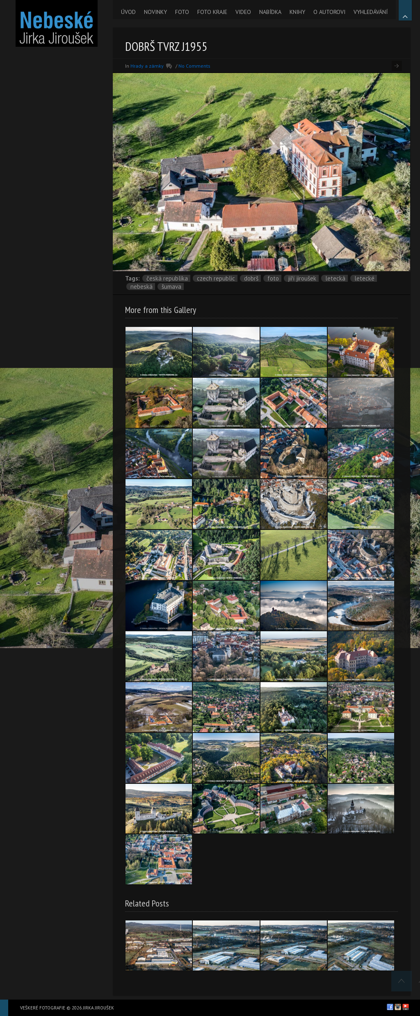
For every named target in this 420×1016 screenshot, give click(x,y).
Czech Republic (216, 278)
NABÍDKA (270, 12)
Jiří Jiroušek (302, 278)
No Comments (194, 66)
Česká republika (167, 278)
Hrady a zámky (147, 66)
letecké (364, 278)
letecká (335, 278)
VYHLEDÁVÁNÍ (371, 12)
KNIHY (297, 12)
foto (273, 278)
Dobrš (251, 278)
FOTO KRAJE (212, 12)
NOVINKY (155, 12)
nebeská (141, 286)
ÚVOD (128, 12)
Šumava (171, 286)
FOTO (182, 12)
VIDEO (243, 12)
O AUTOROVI (329, 12)
